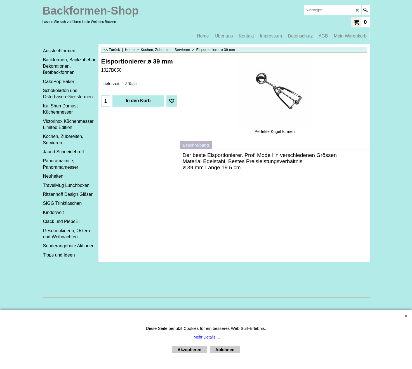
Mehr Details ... (207, 337)
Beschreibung (196, 145)
